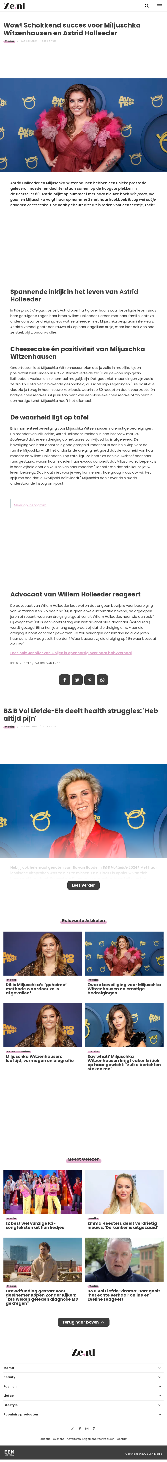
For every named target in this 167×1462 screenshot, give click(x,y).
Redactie (44, 1439)
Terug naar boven (80, 1322)
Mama (8, 1368)
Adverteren (74, 1439)
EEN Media (155, 1454)
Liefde (8, 1395)
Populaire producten (20, 1414)
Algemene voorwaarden (98, 1439)
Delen (64, 679)
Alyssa (53, 41)
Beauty (9, 1377)
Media (9, 41)
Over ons (58, 1439)
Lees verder (83, 885)
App (102, 679)
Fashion (9, 1386)
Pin (89, 679)
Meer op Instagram (30, 505)
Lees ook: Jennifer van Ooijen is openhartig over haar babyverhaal (71, 653)
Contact (122, 1439)
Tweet (77, 679)
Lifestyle (10, 1405)
